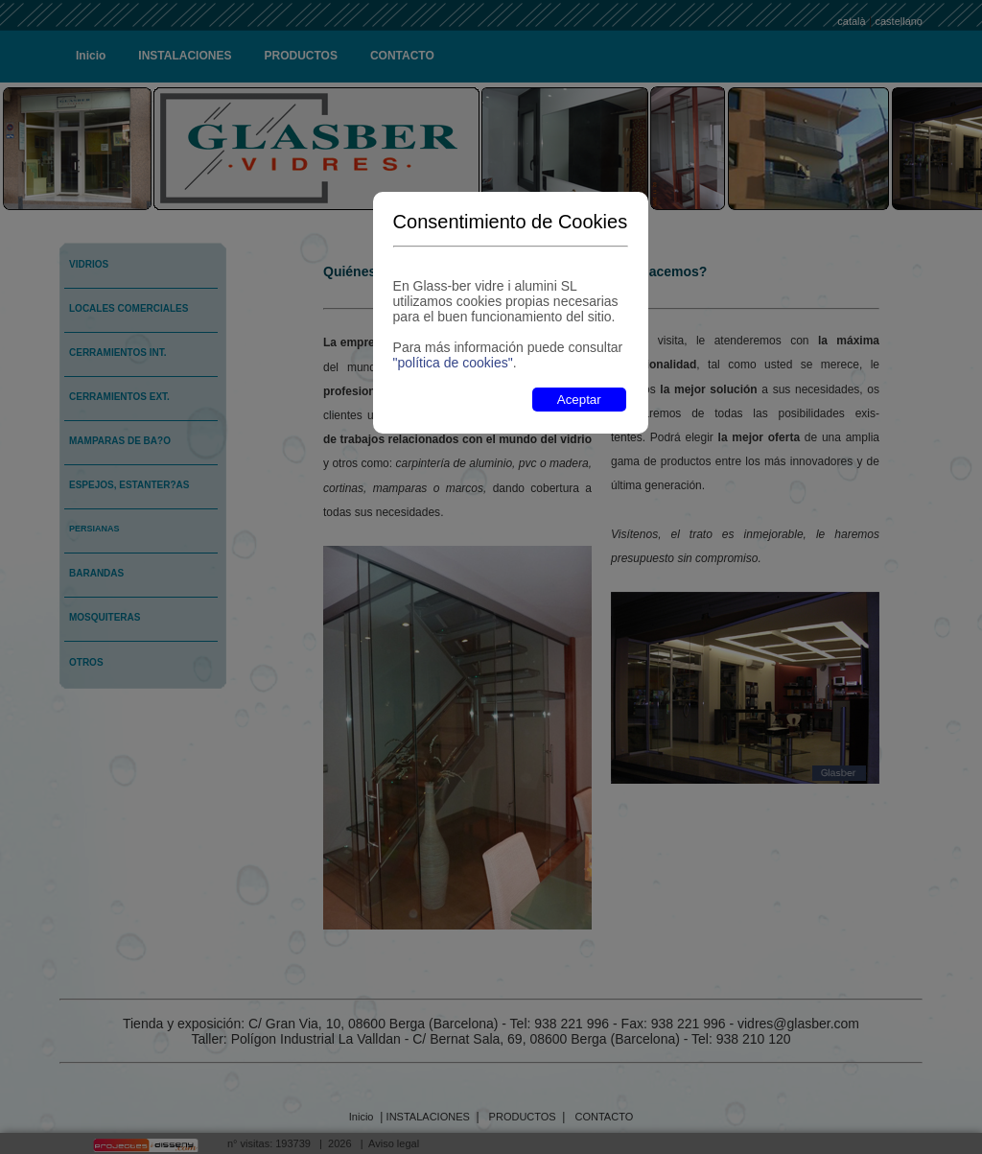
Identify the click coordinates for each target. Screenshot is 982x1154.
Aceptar (579, 399)
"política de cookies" (453, 362)
